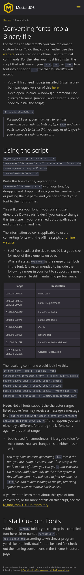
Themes (7, 20)
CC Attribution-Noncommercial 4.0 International (45, 570)
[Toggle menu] (78, 7)
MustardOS (18, 7)
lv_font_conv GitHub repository (25, 505)
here (55, 87)
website (9, 54)
